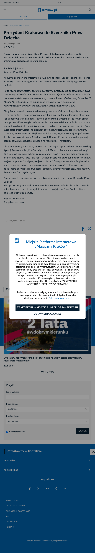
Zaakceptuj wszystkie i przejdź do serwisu (47, 307)
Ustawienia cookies (47, 314)
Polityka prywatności (59, 298)
